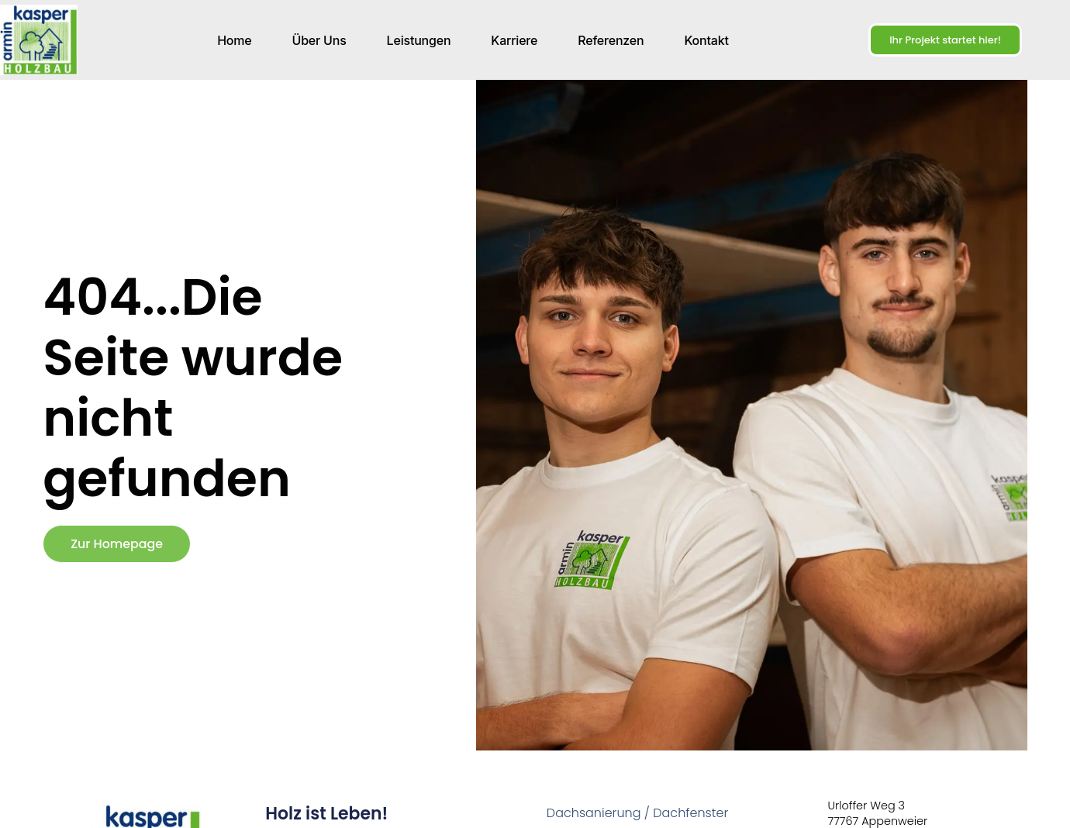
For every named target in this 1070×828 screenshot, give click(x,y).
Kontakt (706, 40)
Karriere (514, 40)
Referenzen (611, 40)
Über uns (319, 40)
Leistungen (419, 40)
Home (234, 40)
